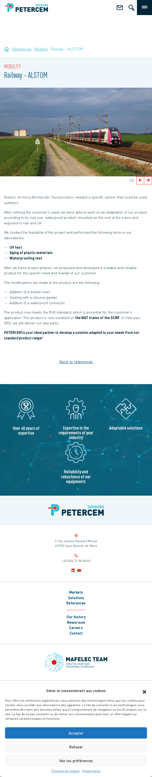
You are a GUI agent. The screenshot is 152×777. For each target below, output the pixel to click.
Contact (76, 633)
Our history (76, 616)
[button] (144, 690)
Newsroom (76, 622)
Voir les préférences (76, 760)
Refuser (76, 746)
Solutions (76, 597)
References (76, 603)
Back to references (76, 361)
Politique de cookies (66, 771)
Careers (76, 627)
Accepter (76, 733)
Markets (76, 592)
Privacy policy (91, 771)
